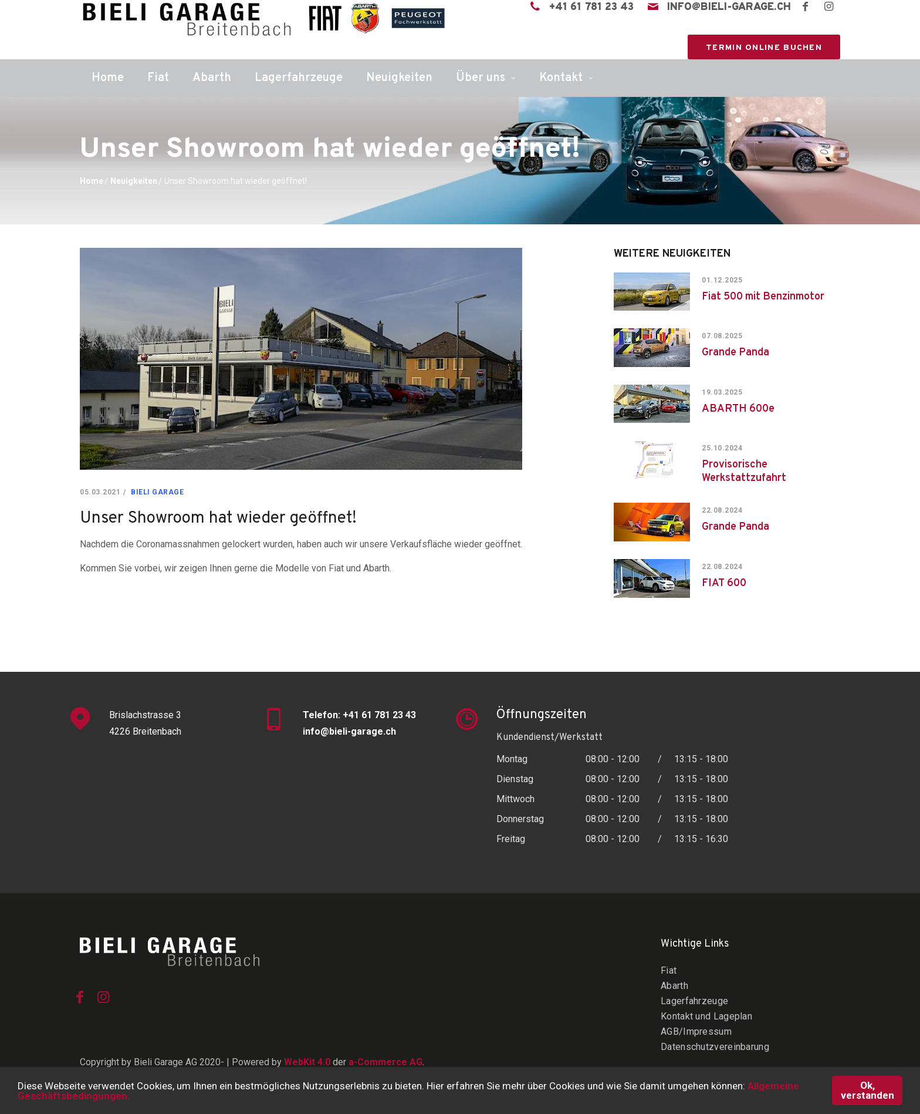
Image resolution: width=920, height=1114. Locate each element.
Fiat (158, 78)
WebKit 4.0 (307, 1062)
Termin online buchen (764, 48)
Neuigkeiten (399, 78)
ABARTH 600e (738, 409)
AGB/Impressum (696, 1031)
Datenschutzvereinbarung (715, 1046)
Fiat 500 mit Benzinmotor (763, 297)
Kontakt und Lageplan (706, 1016)
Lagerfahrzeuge (299, 78)
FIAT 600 (724, 583)
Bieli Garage (157, 492)
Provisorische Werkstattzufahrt (744, 471)
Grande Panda (735, 352)
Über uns (480, 78)
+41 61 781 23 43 (591, 7)
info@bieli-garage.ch (729, 7)
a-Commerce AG (385, 1062)
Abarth (211, 78)
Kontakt (561, 78)
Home (108, 78)
